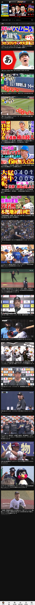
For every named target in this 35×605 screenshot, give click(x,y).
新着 (2, 23)
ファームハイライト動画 (24, 23)
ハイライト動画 (15, 23)
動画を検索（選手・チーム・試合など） (12, 20)
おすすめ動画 (7, 23)
